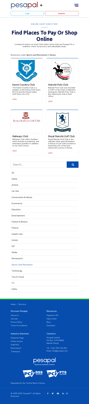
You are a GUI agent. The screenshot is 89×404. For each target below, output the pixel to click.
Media (14, 252)
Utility (14, 289)
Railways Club (20, 136)
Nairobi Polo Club (58, 84)
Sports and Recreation (22, 264)
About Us (15, 315)
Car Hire (15, 191)
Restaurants (17, 258)
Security (14, 319)
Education (16, 209)
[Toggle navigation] (76, 5)
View (14, 99)
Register (61, 13)
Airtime (15, 185)
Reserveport (16, 348)
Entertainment (18, 215)
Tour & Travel (18, 277)
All (13, 172)
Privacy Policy (16, 322)
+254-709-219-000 (58, 348)
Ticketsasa (15, 351)
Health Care (17, 234)
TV (13, 283)
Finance (15, 228)
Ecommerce (17, 203)
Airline (14, 179)
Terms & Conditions (19, 325)
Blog (48, 322)
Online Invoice (17, 341)
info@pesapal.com (60, 351)
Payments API (52, 315)
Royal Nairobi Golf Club (61, 136)
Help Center (52, 319)
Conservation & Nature (22, 197)
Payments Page (17, 338)
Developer (51, 325)
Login (27, 13)
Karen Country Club (23, 84)
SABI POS (15, 345)
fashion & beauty (20, 221)
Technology (17, 271)
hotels (15, 240)
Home (13, 304)
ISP (13, 246)
